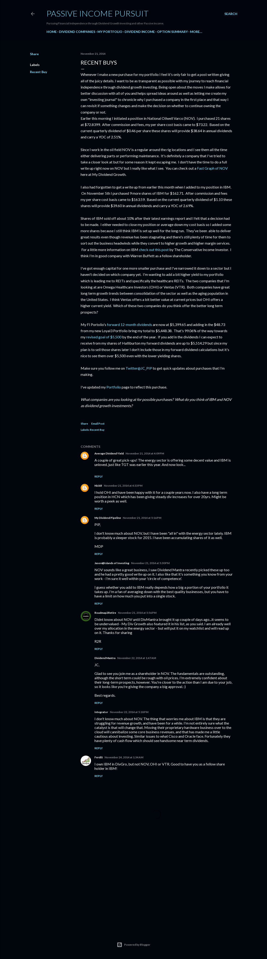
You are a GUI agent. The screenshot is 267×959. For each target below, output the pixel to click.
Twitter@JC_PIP (139, 368)
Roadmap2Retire (105, 612)
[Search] (230, 13)
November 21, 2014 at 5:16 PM (142, 517)
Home (52, 32)
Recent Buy (38, 72)
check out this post (154, 249)
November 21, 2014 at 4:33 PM (123, 485)
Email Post (98, 423)
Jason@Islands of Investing (111, 563)
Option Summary (172, 32)
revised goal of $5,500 (103, 337)
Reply (98, 476)
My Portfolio (109, 32)
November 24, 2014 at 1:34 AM (124, 757)
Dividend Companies (77, 32)
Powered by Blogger (133, 945)
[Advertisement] (157, 887)
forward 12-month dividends (129, 324)
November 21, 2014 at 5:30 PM (150, 563)
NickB (98, 485)
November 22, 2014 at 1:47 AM (136, 658)
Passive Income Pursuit (98, 13)
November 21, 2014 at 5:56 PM (137, 612)
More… (196, 32)
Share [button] (34, 54)
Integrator (101, 712)
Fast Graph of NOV (212, 168)
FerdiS (98, 757)
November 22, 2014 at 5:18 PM (129, 712)
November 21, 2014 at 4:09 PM (145, 453)
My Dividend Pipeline (107, 517)
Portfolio (113, 387)
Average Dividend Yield (109, 453)
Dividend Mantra (104, 658)
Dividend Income (140, 32)
